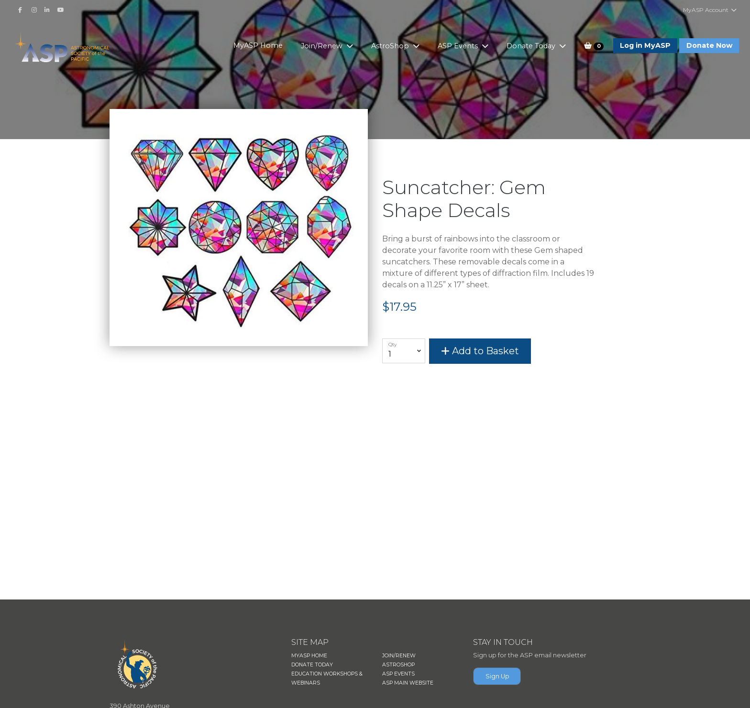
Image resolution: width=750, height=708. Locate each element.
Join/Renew (322, 46)
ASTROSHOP (398, 665)
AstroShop (391, 46)
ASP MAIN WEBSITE (407, 683)
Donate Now (709, 45)
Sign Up (497, 676)
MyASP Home (258, 45)
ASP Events (459, 46)
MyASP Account (710, 9)
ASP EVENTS (398, 674)
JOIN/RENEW (399, 656)
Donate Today (532, 46)
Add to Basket (480, 351)
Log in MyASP (645, 45)
